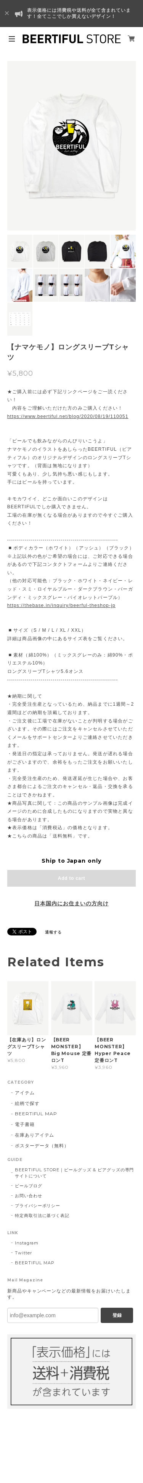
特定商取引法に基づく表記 (42, 1215)
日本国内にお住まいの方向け (71, 903)
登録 (117, 1315)
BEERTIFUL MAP (36, 1113)
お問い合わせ (28, 1195)
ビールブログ (28, 1185)
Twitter (23, 1253)
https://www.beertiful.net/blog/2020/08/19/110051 (68, 416)
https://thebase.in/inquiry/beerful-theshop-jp (61, 605)
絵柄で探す (27, 1103)
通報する (53, 932)
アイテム (25, 1092)
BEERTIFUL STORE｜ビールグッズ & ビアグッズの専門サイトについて (74, 1173)
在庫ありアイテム (35, 1135)
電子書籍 (25, 1124)
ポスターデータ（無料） (42, 1145)
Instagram (27, 1243)
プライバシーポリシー (38, 1205)
